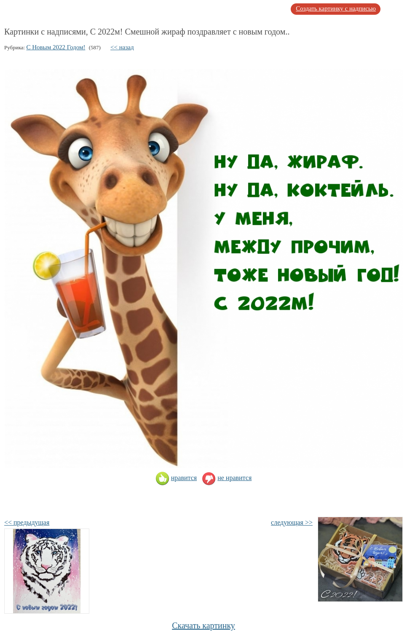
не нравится (227, 477)
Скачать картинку (203, 625)
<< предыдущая (26, 522)
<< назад (122, 47)
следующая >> (292, 522)
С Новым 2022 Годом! (55, 47)
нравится (176, 477)
